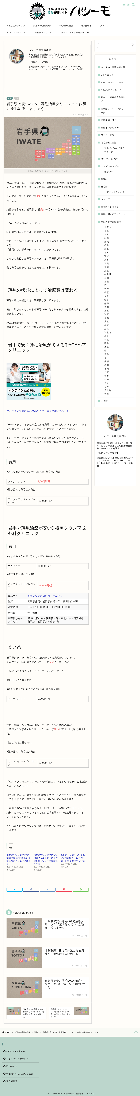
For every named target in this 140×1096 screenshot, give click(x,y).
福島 (106, 246)
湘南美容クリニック (44, 32)
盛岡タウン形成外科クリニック (45, 596)
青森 (106, 231)
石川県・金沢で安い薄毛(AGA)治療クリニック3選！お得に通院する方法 (73, 858)
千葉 (106, 267)
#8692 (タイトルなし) (17, 1050)
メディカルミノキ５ (114, 192)
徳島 (106, 354)
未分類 (104, 402)
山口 (106, 351)
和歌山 (107, 333)
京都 (106, 318)
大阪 (106, 322)
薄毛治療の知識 (66, 26)
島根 (106, 340)
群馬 (106, 264)
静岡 (106, 304)
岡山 (106, 344)
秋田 (106, 253)
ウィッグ (105, 199)
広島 (106, 347)
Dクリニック (105, 26)
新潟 (106, 278)
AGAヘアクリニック (111, 90)
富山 (106, 282)
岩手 (9, 98)
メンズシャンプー (110, 167)
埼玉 (106, 235)
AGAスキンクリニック (17, 32)
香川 (106, 358)
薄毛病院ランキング (16, 26)
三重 (106, 311)
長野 (106, 296)
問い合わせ (86, 26)
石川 (106, 286)
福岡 (106, 369)
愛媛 (106, 362)
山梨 (106, 293)
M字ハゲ (108, 152)
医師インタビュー (110, 128)
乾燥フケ (108, 172)
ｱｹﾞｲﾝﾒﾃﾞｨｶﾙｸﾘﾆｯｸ (110, 159)
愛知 (106, 307)
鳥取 (106, 336)
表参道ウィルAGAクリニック (113, 111)
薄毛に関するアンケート (113, 214)
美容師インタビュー (111, 207)
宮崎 (106, 387)
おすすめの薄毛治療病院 (113, 68)
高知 (106, 365)
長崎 (106, 380)
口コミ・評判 (107, 135)
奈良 (106, 329)
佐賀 (106, 373)
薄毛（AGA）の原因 (114, 148)
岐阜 (106, 300)
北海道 (107, 228)
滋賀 (106, 315)
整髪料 (104, 179)
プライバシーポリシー (17, 1058)
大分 (106, 383)
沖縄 (106, 394)
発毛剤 (104, 187)
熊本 (106, 376)
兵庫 (106, 325)
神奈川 (107, 275)
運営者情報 (12, 1080)
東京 (106, 271)
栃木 (106, 238)
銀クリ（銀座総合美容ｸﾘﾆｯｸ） (75, 32)
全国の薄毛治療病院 (42, 26)
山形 (106, 249)
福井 (106, 289)
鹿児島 (107, 391)
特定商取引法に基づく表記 (19, 1073)
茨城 (106, 242)
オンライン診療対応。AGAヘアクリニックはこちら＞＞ (38, 411)
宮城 (106, 257)
